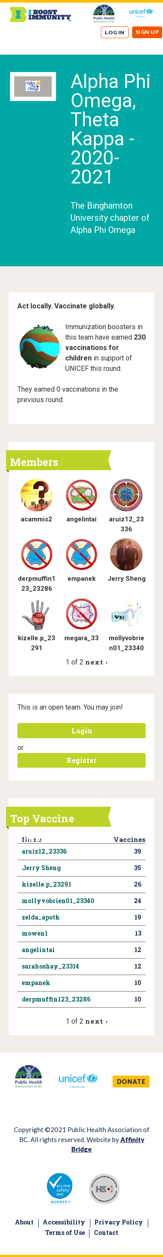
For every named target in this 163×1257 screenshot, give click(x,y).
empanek (81, 579)
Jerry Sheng (126, 579)
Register (81, 760)
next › (96, 662)
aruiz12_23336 (44, 851)
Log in (115, 32)
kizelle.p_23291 (46, 884)
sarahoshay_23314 (50, 966)
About (24, 1222)
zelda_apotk (41, 917)
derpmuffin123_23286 (56, 999)
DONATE (131, 1081)
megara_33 (81, 638)
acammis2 (36, 519)
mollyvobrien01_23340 (58, 901)
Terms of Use (65, 1232)
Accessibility (64, 1222)
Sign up (147, 32)
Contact (106, 1232)
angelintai (81, 519)
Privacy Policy (118, 1222)
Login (81, 730)
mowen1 (35, 933)
